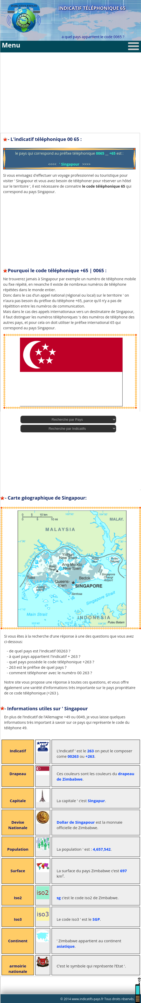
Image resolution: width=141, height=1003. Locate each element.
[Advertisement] (71, 88)
